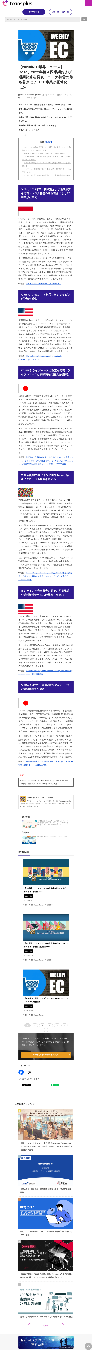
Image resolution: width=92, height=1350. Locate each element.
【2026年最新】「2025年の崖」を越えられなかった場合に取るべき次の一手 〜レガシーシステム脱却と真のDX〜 (46, 1276)
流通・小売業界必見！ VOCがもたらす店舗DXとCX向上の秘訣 (46, 1317)
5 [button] (57, 1025)
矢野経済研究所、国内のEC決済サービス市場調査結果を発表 (47, 175)
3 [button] (42, 1025)
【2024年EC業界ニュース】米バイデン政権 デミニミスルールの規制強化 (46, 1000)
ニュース (68, 95)
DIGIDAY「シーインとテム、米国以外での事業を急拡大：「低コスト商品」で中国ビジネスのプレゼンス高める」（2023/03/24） (45, 576)
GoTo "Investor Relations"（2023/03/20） (43, 284)
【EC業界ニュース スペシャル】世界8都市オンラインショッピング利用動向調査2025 (46, 945)
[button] (88, 3)
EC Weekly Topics (30, 98)
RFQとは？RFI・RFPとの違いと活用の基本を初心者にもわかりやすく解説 (46, 1233)
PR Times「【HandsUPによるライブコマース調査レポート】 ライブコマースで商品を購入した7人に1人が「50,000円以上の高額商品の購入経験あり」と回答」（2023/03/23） (45, 460)
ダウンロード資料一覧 (61, 12)
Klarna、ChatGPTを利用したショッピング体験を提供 (44, 153)
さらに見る (46, 1325)
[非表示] (48, 142)
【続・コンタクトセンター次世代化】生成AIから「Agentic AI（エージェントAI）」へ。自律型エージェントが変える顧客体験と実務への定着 (46, 1146)
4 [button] (49, 1025)
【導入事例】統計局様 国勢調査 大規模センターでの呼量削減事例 (45, 1190)
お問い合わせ (33, 12)
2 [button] (34, 1025)
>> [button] (49, 1030)
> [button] (42, 1030)
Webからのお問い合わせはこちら (46, 1055)
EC (22, 98)
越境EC (48, 905)
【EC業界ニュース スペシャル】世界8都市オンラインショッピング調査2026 (46, 890)
